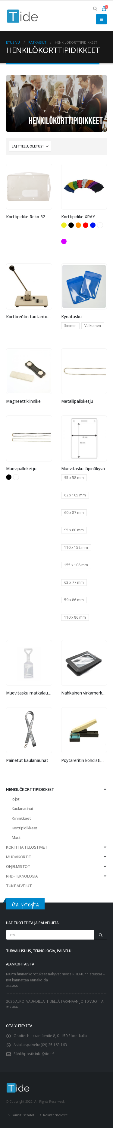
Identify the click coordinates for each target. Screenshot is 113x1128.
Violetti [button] (64, 241)
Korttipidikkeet (24, 828)
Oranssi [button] (78, 225)
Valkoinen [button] (100, 225)
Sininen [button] (93, 225)
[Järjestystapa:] (30, 146)
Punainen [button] (85, 225)
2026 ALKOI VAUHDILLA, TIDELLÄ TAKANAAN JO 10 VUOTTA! (55, 1001)
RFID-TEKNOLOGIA (21, 876)
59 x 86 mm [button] (74, 599)
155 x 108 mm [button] (76, 564)
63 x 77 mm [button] (74, 582)
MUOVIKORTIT (18, 856)
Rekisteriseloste (55, 1115)
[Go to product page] (29, 186)
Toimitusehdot (22, 1115)
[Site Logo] (22, 16)
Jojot (16, 799)
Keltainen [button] (64, 225)
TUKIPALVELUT (19, 885)
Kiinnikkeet (21, 818)
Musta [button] (71, 225)
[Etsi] (100, 935)
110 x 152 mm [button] (76, 547)
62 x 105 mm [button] (75, 495)
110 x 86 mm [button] (75, 617)
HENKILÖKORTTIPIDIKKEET (30, 789)
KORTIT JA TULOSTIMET (26, 847)
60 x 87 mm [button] (74, 512)
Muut (16, 837)
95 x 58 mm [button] (74, 477)
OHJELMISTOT (18, 866)
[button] (95, 9)
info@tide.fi (45, 1053)
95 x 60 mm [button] (74, 530)
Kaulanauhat (22, 808)
